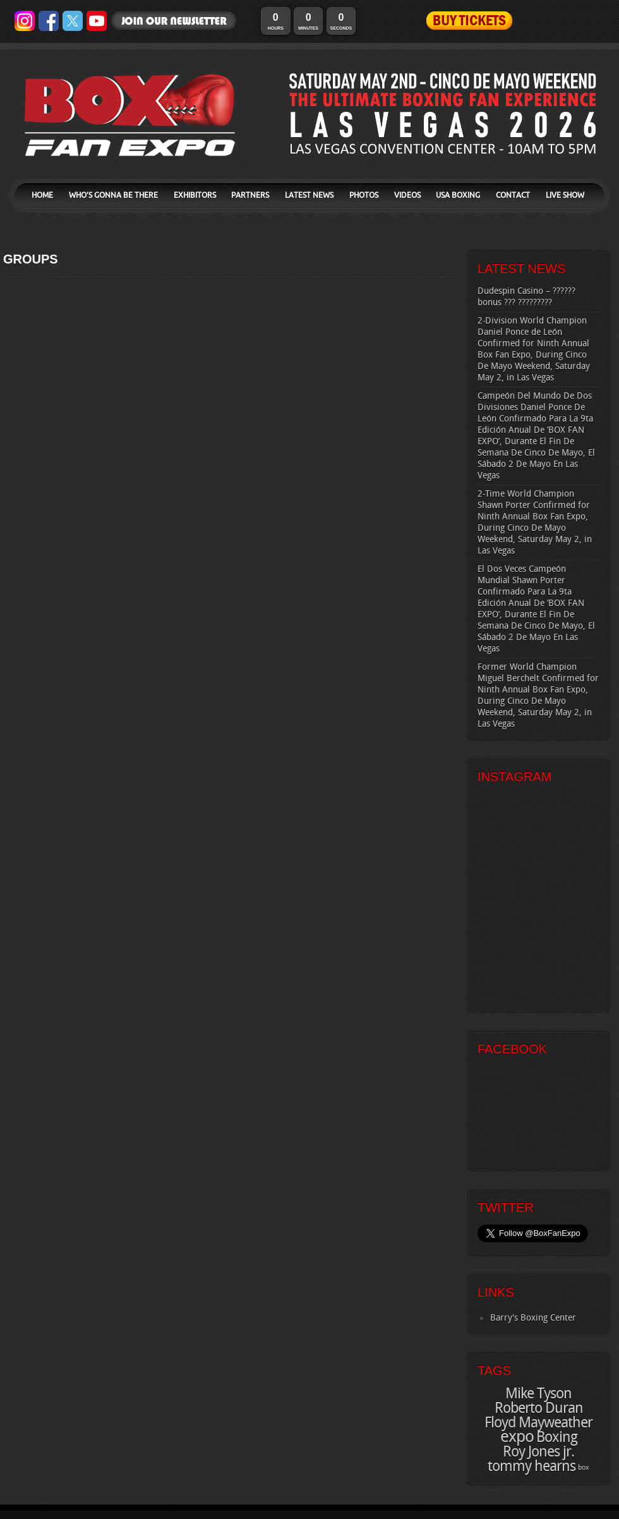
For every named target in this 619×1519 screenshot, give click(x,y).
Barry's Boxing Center (533, 1317)
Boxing (556, 1437)
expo (517, 1437)
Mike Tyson (538, 1393)
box (583, 1468)
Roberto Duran (539, 1408)
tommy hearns (531, 1466)
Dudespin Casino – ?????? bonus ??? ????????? (526, 296)
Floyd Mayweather (538, 1423)
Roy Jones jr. (538, 1452)
